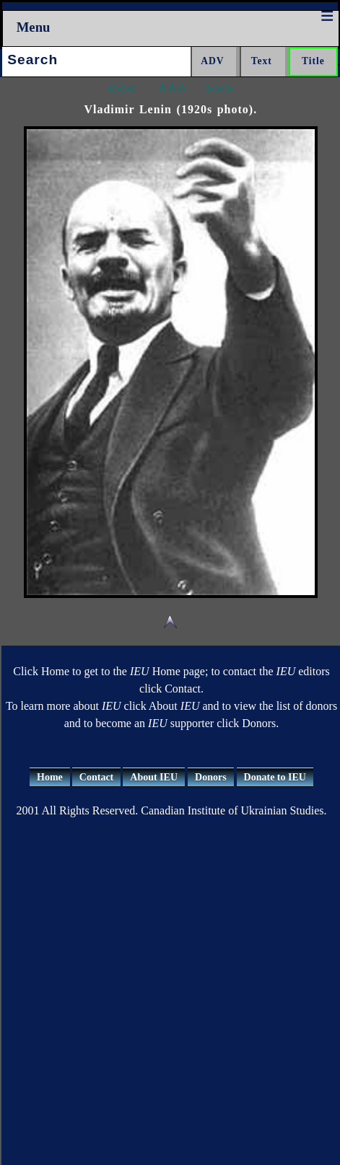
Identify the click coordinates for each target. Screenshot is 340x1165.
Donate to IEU (275, 777)
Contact (96, 777)
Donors (211, 777)
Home (50, 777)
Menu (34, 27)
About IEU (154, 777)
